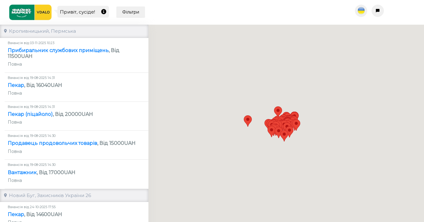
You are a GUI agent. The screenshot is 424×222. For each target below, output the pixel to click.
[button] (272, 126)
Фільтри (130, 12)
